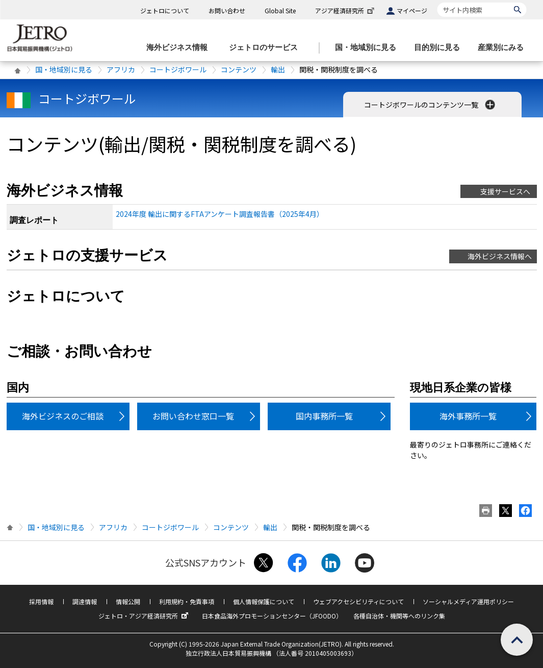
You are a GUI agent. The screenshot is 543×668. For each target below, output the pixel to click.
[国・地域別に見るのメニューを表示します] (368, 48)
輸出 (278, 69)
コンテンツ (238, 69)
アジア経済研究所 (345, 10)
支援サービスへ (505, 191)
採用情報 (41, 601)
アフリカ (121, 69)
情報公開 (128, 601)
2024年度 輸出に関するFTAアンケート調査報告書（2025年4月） (220, 214)
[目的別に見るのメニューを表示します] (440, 48)
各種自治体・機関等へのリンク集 (399, 615)
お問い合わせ (227, 10)
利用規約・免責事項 (186, 601)
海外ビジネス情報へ (500, 256)
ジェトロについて (164, 10)
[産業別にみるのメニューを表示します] (504, 48)
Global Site (280, 10)
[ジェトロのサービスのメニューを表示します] (266, 48)
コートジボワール (177, 69)
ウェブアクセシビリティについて (358, 601)
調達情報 (84, 601)
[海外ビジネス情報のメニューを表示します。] (180, 48)
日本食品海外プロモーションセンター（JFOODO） (272, 615)
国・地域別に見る (63, 69)
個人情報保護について (263, 601)
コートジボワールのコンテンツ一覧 (430, 105)
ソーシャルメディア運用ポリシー (468, 601)
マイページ (412, 10)
